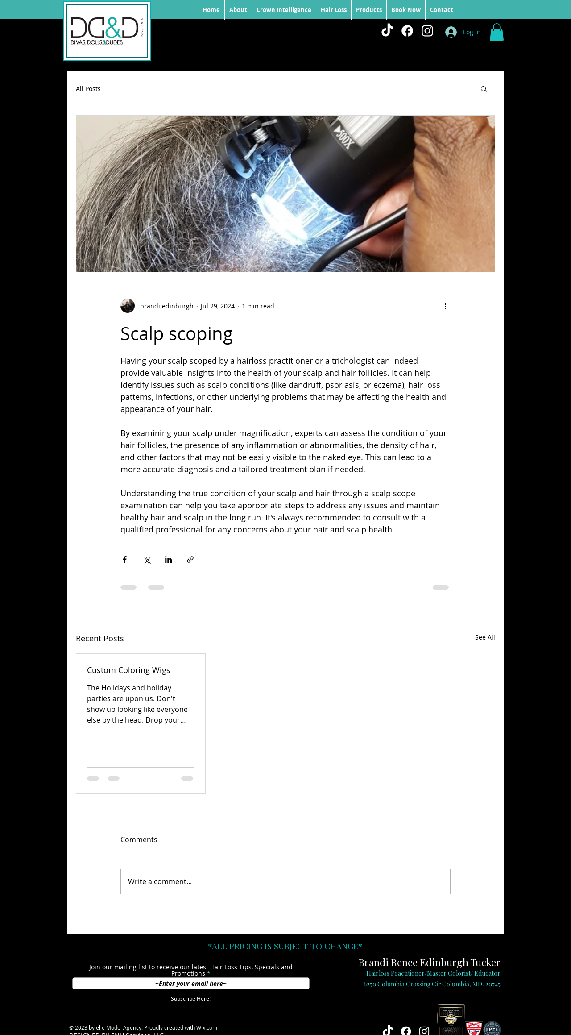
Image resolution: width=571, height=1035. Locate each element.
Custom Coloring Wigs (128, 670)
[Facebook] (407, 30)
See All (485, 637)
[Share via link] (190, 559)
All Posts (88, 88)
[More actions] (445, 305)
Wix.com (206, 1027)
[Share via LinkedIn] (168, 559)
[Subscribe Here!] (191, 999)
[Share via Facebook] (124, 559)
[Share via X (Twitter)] (146, 559)
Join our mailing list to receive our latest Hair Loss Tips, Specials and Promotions (191, 970)
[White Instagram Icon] (427, 30)
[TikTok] (387, 30)
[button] (496, 32)
